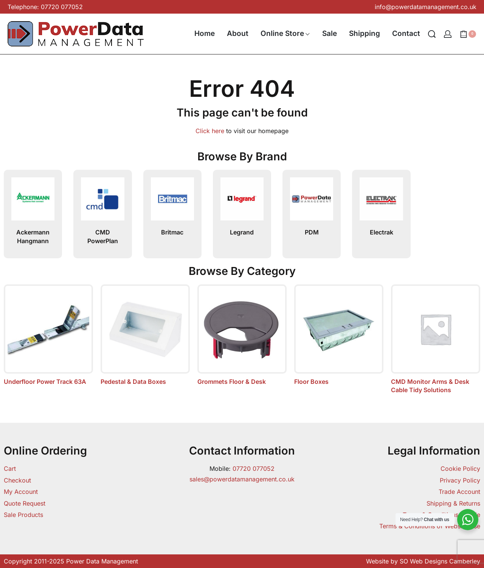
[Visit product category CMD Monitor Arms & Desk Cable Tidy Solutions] (435, 339)
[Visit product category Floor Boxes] (338, 335)
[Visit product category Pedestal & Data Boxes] (145, 335)
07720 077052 (254, 468)
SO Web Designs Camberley (440, 561)
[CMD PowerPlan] (102, 202)
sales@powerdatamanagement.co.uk (242, 479)
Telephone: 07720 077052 (45, 7)
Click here (209, 131)
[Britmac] (172, 202)
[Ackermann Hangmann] (32, 202)
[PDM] (311, 202)
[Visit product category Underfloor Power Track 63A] (48, 335)
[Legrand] (242, 202)
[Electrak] (381, 202)
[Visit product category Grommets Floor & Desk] (242, 335)
